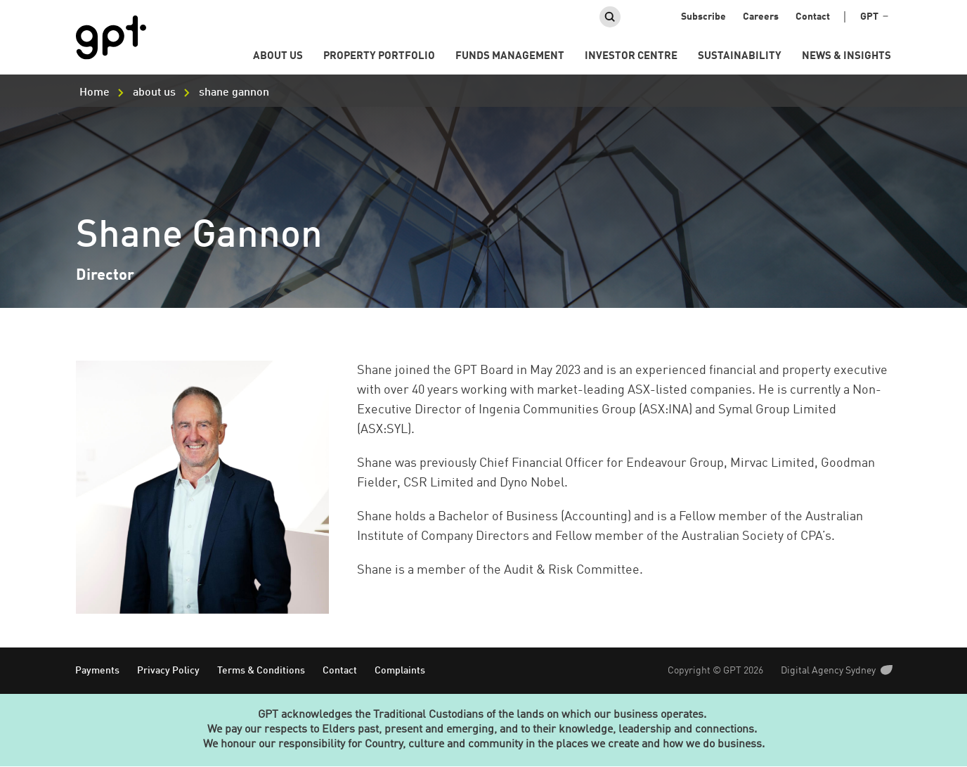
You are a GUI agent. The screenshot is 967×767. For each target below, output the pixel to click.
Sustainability (739, 56)
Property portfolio (379, 56)
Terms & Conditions (261, 671)
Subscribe (703, 17)
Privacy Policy (168, 671)
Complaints (400, 671)
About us (278, 56)
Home (94, 92)
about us (154, 92)
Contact (813, 17)
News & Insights (846, 56)
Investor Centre (631, 56)
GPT (874, 17)
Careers (761, 17)
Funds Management (509, 56)
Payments (97, 671)
